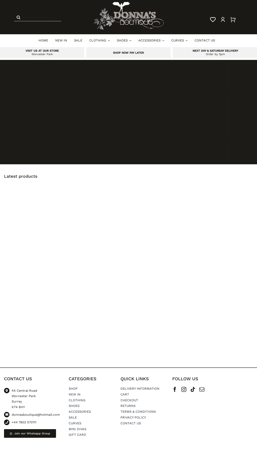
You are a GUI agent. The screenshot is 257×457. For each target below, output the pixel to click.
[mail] (201, 389)
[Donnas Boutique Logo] (128, 2)
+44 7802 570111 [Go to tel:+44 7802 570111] (24, 422)
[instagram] (183, 389)
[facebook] (174, 389)
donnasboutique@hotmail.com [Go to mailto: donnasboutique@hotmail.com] (36, 415)
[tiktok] (192, 389)
